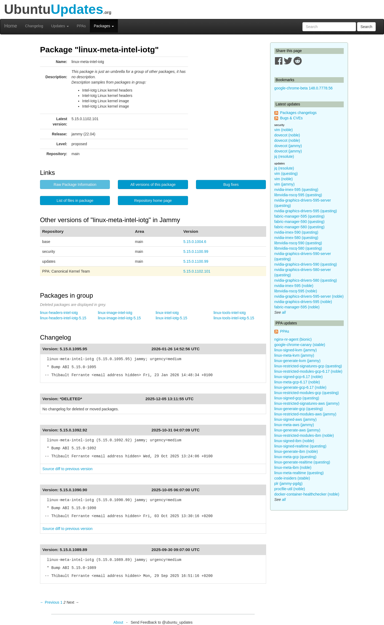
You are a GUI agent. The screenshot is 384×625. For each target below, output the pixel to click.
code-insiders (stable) (292, 478)
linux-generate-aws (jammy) (297, 430)
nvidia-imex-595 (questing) (296, 189)
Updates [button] (60, 26)
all (284, 312)
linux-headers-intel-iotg (59, 312)
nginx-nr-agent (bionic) (293, 339)
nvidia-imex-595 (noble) (293, 286)
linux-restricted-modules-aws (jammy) (305, 414)
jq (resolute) (284, 156)
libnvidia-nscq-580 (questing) (298, 248)
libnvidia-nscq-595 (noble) (295, 291)
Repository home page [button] (153, 200)
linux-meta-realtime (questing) (299, 473)
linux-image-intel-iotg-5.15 (119, 318)
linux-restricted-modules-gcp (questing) (306, 393)
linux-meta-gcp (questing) (295, 457)
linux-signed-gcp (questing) (296, 398)
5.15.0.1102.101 (196, 271)
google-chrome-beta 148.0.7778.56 (303, 88)
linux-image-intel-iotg (115, 312)
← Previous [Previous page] (49, 602)
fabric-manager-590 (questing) (299, 221)
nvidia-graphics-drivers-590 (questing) (305, 264)
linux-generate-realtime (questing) (302, 462)
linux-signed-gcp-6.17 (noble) (298, 377)
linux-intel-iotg (167, 312)
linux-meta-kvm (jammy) (294, 355)
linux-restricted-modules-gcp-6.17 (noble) (308, 371)
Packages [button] (104, 26)
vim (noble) (283, 130)
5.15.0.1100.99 (195, 251)
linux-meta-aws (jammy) (294, 425)
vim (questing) (286, 173)
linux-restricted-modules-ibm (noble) (304, 435)
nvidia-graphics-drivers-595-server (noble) (309, 296)
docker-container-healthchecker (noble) (306, 494)
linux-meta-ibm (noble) (292, 467)
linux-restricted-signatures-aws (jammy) (306, 403)
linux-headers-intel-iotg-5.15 (63, 318)
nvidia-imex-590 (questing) (296, 232)
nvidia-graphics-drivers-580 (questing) (305, 280)
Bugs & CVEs (291, 118)
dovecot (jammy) (288, 146)
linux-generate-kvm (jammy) (297, 361)
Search (366, 27)
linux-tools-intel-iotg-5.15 (234, 318)
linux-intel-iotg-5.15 (171, 318)
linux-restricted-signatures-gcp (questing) (308, 366)
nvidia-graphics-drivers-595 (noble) (303, 302)
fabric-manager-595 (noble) (297, 307)
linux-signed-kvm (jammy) (295, 350)
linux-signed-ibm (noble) (294, 441)
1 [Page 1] (61, 602)
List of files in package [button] (75, 200)
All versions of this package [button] (153, 184)
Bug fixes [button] (231, 184)
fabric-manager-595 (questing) (299, 216)
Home (10, 26)
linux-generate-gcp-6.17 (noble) (300, 387)
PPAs (81, 26)
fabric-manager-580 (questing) (299, 227)
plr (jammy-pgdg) (288, 483)
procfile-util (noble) (289, 489)
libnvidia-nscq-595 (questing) (298, 195)
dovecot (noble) (287, 135)
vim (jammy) (284, 184)
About (118, 622)
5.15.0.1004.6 (194, 241)
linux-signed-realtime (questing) (300, 446)
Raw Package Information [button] (75, 184)
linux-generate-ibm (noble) (296, 451)
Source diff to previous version (67, 469)
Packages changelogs (298, 113)
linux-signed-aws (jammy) (295, 419)
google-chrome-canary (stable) (299, 345)
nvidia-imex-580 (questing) (296, 237)
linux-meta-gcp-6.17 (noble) (297, 382)
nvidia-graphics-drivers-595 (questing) (305, 211)
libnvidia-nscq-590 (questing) (298, 243)
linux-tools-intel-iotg (230, 312)
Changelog (34, 26)
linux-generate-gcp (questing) (298, 409)
